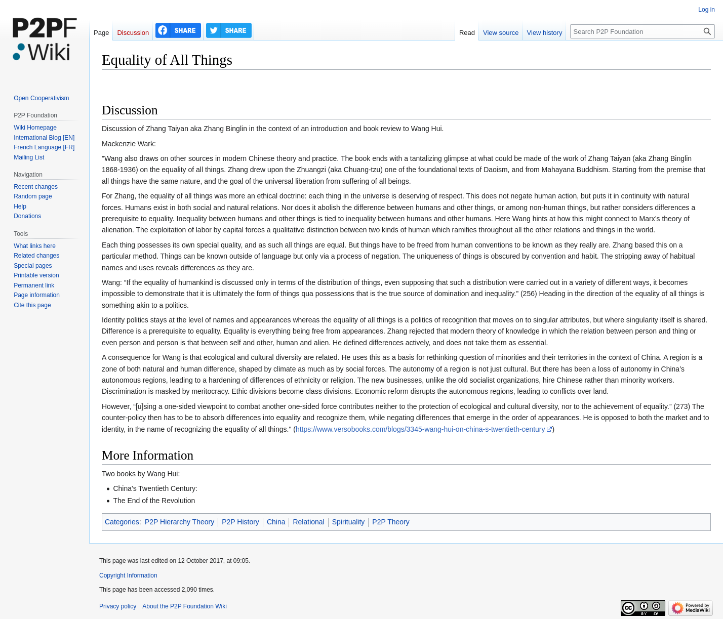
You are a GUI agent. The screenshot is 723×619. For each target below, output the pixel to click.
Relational (308, 522)
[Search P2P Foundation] (642, 31)
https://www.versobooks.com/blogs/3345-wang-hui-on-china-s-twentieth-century (420, 429)
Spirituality (348, 522)
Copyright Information (128, 575)
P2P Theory (390, 522)
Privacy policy (117, 606)
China (276, 522)
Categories (122, 522)
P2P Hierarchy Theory (179, 522)
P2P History (240, 522)
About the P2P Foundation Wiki (184, 606)
